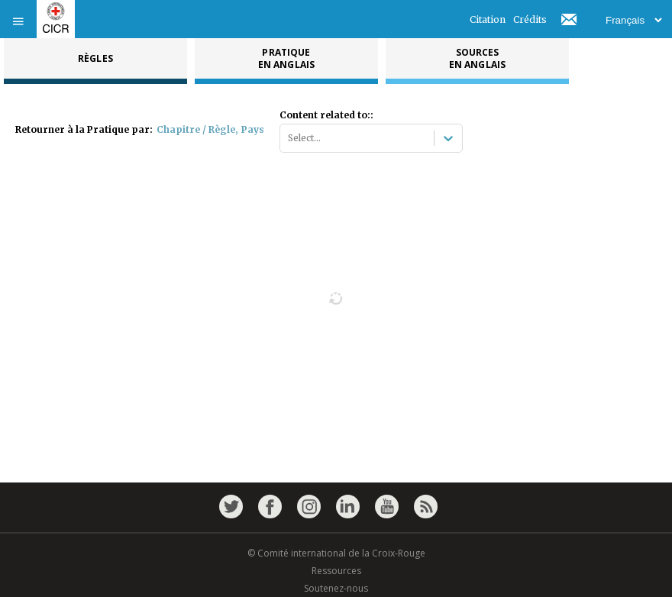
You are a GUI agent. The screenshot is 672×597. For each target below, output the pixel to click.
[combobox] (289, 138)
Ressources (336, 570)
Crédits (530, 19)
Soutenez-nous (336, 588)
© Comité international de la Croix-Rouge (336, 553)
